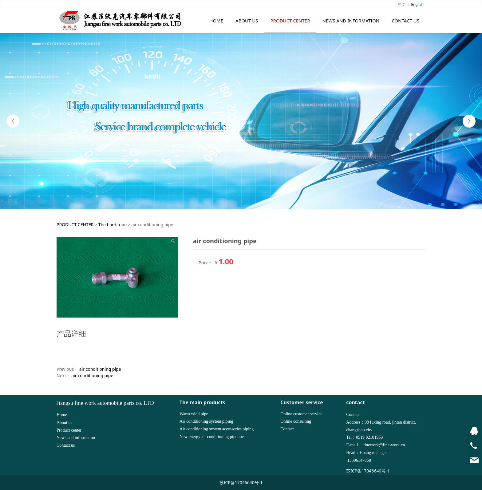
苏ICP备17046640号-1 (367, 471)
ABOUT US (246, 21)
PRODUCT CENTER (290, 21)
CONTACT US (405, 21)
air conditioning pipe (100, 369)
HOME (216, 21)
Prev (13, 121)
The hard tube (112, 224)
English (417, 4)
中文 (401, 4)
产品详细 (71, 333)
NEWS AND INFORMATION (351, 21)
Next (469, 121)
